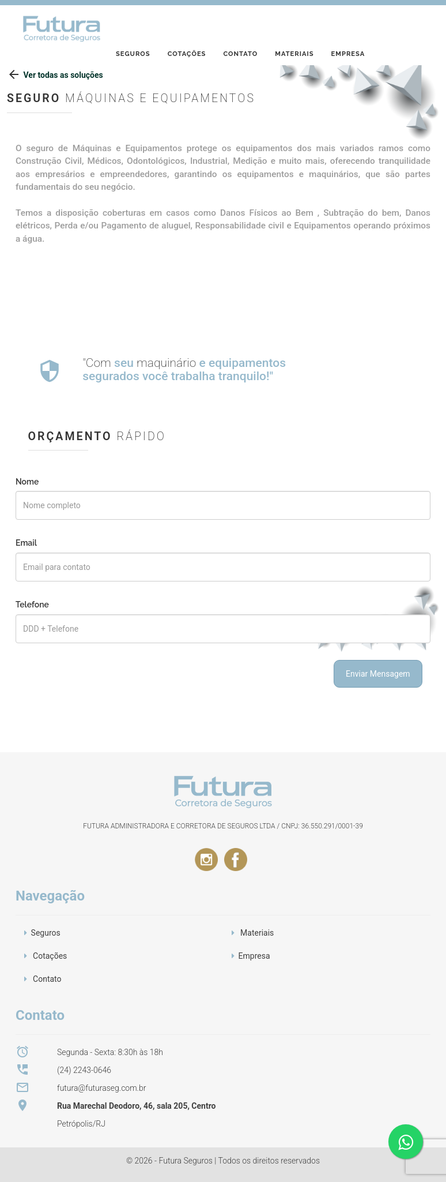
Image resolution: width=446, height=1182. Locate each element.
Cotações (187, 25)
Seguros (133, 25)
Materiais (294, 25)
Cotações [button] (50, 955)
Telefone (32, 604)
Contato (240, 25)
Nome (27, 481)
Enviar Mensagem (378, 673)
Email (26, 542)
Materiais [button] (257, 932)
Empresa (348, 25)
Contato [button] (47, 979)
